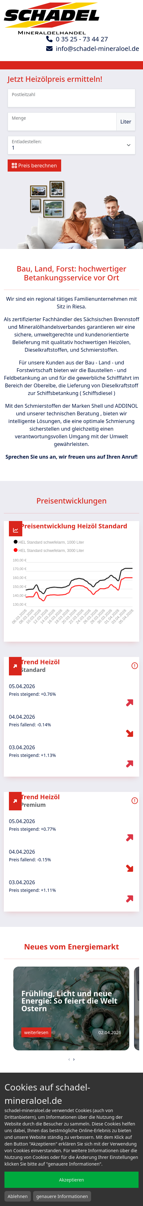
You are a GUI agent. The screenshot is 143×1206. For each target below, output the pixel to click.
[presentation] (69, 1059)
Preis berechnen (34, 165)
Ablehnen (18, 1196)
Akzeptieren (71, 1180)
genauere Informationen (62, 1196)
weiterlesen (36, 1032)
